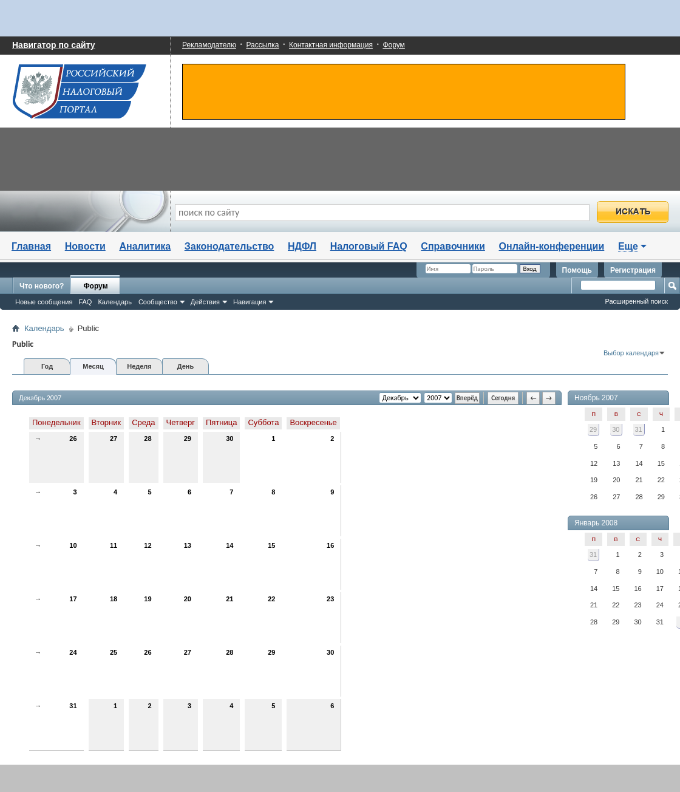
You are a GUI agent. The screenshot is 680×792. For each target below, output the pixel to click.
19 (147, 599)
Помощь (577, 270)
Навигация (249, 302)
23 (330, 599)
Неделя (139, 366)
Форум (393, 45)
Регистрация (633, 270)
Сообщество (157, 302)
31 (72, 705)
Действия (205, 302)
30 (229, 438)
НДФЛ (302, 246)
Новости (85, 246)
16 (330, 545)
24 (72, 652)
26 (72, 438)
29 (187, 438)
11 (113, 545)
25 (113, 652)
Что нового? (41, 286)
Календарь (115, 302)
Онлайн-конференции (552, 246)
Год (47, 366)
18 (113, 599)
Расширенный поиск (636, 301)
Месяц (93, 366)
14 (229, 545)
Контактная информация (331, 45)
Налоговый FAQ (368, 246)
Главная (31, 246)
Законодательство (229, 246)
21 (229, 599)
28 (147, 438)
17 (72, 599)
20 (187, 599)
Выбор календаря (631, 353)
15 (271, 545)
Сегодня (503, 398)
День (185, 366)
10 (72, 545)
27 (113, 438)
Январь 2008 (595, 523)
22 (271, 599)
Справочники (453, 246)
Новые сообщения (43, 302)
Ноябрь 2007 (596, 398)
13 (187, 545)
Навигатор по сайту (53, 45)
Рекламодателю (209, 45)
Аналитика (145, 246)
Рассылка (262, 45)
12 (147, 545)
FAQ (85, 302)
